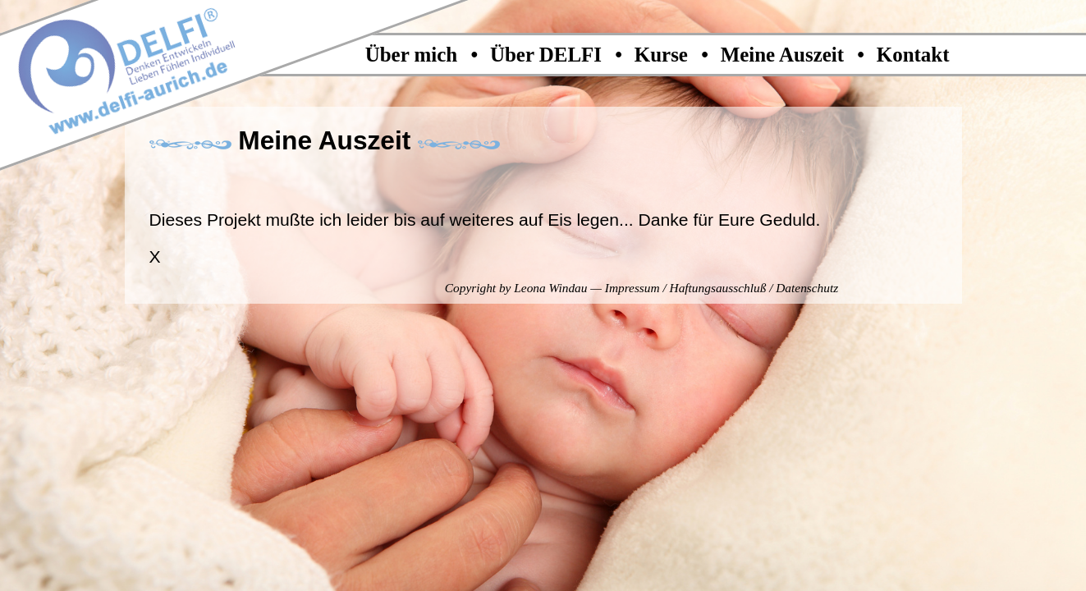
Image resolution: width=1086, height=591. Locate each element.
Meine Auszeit (785, 55)
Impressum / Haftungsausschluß (686, 288)
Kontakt (913, 55)
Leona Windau (550, 288)
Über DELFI (548, 55)
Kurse (664, 55)
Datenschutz (807, 288)
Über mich (414, 55)
